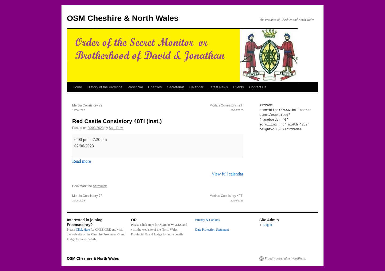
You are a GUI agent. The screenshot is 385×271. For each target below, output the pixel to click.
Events (238, 87)
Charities (155, 87)
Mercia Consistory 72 (115, 108)
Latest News (218, 87)
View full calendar (227, 174)
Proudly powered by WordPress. (285, 258)
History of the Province (104, 87)
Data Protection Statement (212, 229)
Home (77, 87)
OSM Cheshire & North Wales (122, 18)
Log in (268, 225)
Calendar (196, 87)
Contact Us (257, 87)
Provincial (135, 87)
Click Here (83, 229)
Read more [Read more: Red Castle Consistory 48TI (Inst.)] (81, 161)
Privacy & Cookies (207, 220)
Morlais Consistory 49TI (200, 108)
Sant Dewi (116, 128)
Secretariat (175, 87)
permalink (100, 186)
